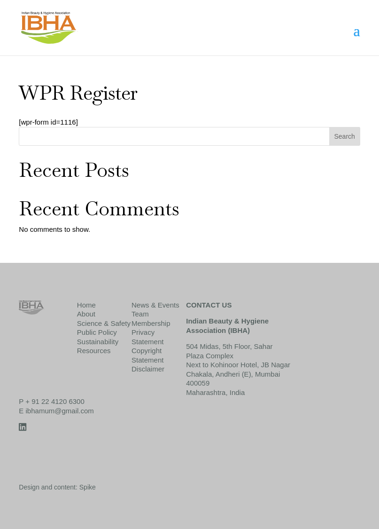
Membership (150, 323)
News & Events (155, 305)
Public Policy (97, 332)
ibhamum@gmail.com (60, 411)
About (86, 314)
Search (344, 136)
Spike (87, 487)
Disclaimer (147, 369)
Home (86, 305)
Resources (94, 351)
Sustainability (97, 342)
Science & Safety (104, 323)
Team (140, 314)
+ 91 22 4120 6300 (55, 401)
